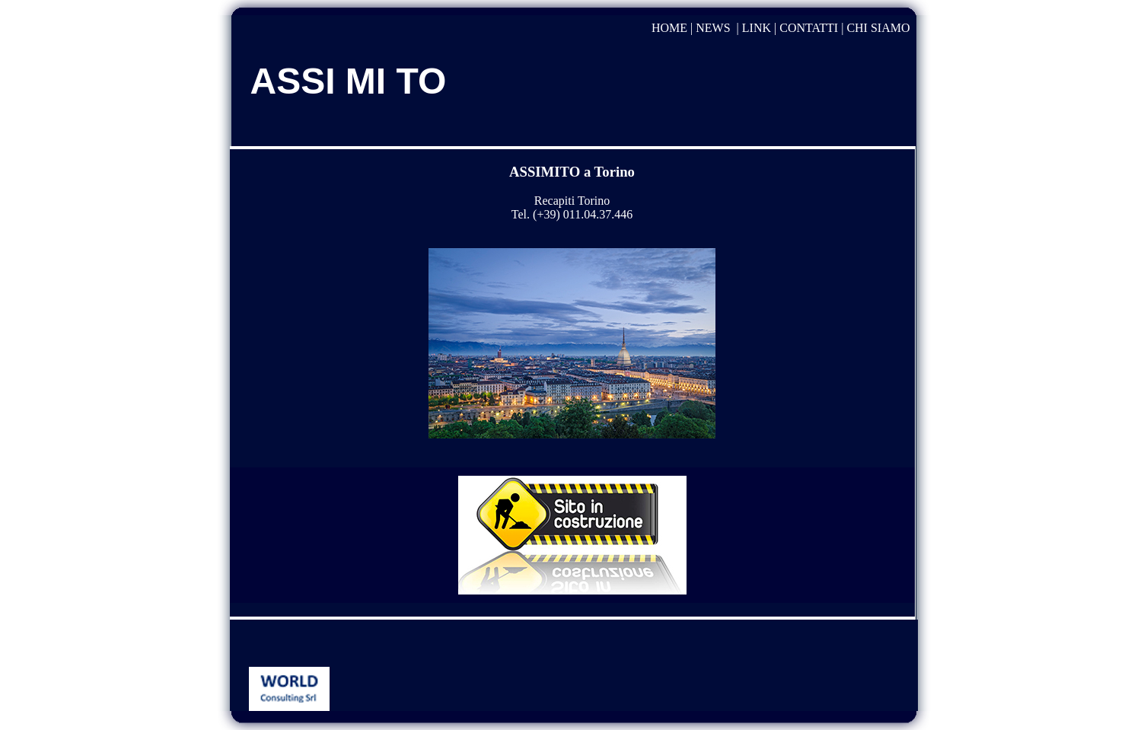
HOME (669, 27)
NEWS (713, 27)
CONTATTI (808, 27)
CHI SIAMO (878, 27)
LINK (756, 27)
